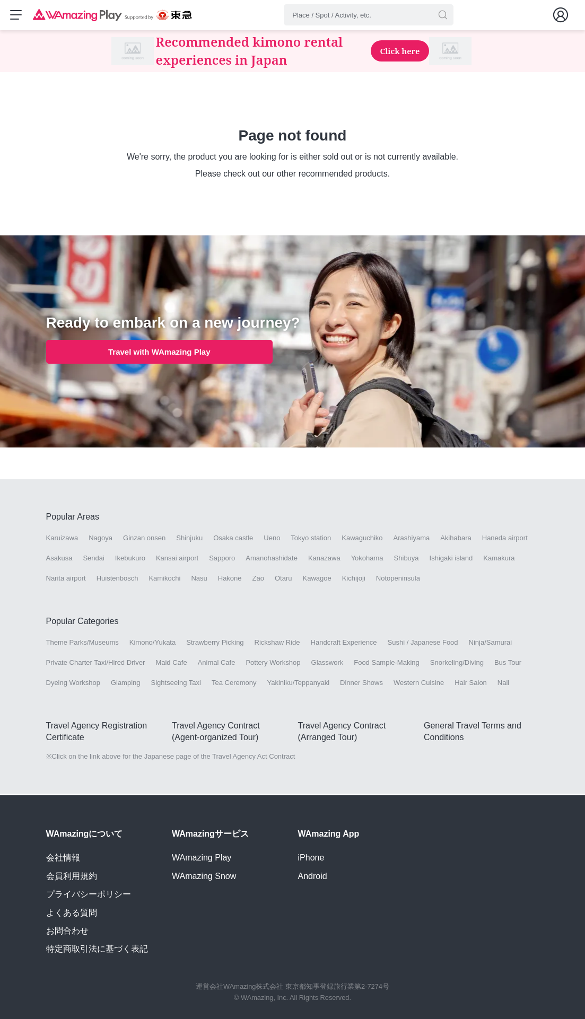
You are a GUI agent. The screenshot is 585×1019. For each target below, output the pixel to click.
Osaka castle (233, 539)
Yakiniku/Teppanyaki (298, 684)
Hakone (230, 580)
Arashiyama (412, 539)
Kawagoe (316, 580)
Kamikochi (164, 580)
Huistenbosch (117, 580)
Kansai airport (177, 560)
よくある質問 (71, 912)
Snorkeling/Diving (457, 664)
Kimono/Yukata (152, 644)
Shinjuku (189, 539)
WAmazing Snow (204, 876)
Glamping (126, 684)
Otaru (283, 580)
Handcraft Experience (344, 644)
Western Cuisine (419, 684)
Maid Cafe (171, 664)
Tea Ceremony (234, 684)
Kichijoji (353, 580)
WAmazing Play (201, 857)
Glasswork (327, 664)
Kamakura (498, 560)
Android (312, 876)
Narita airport (66, 580)
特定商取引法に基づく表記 (97, 948)
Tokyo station (311, 539)
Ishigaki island (451, 560)
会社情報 (63, 857)
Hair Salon (471, 684)
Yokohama (367, 560)
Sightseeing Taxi (176, 684)
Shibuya (406, 560)
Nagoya (100, 539)
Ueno (272, 539)
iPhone (311, 857)
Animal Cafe (216, 664)
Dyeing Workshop (73, 684)
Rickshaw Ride (277, 644)
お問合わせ (67, 930)
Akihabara (456, 539)
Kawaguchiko (362, 539)
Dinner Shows (361, 684)
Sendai (93, 560)
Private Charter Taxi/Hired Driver (95, 664)
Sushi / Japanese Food (423, 644)
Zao (258, 580)
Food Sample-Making (387, 664)
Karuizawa (62, 539)
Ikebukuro (130, 560)
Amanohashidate (272, 560)
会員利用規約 (71, 876)
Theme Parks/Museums (82, 644)
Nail (503, 684)
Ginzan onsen (144, 539)
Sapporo (222, 560)
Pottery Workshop (273, 664)
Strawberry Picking (214, 644)
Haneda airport (505, 539)
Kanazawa (324, 560)
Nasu (199, 580)
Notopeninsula (398, 580)
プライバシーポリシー (88, 894)
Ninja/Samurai (490, 644)
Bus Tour (507, 664)
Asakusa (59, 560)
